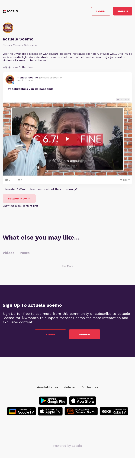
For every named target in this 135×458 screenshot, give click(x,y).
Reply (125, 179)
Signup (122, 11)
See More (67, 266)
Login (100, 11)
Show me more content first (20, 205)
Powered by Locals (67, 445)
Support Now (19, 198)
